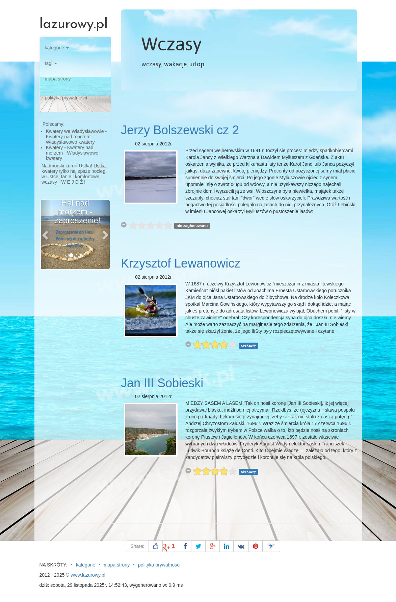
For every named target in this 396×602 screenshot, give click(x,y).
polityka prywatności (66, 97)
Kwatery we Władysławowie (75, 131)
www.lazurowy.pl (88, 575)
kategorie (57, 47)
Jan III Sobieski (162, 383)
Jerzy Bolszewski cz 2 (180, 130)
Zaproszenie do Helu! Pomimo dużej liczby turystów (75, 239)
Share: (137, 546)
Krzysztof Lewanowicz (180, 263)
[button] (46, 234)
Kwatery (54, 147)
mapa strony (58, 79)
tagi (51, 63)
